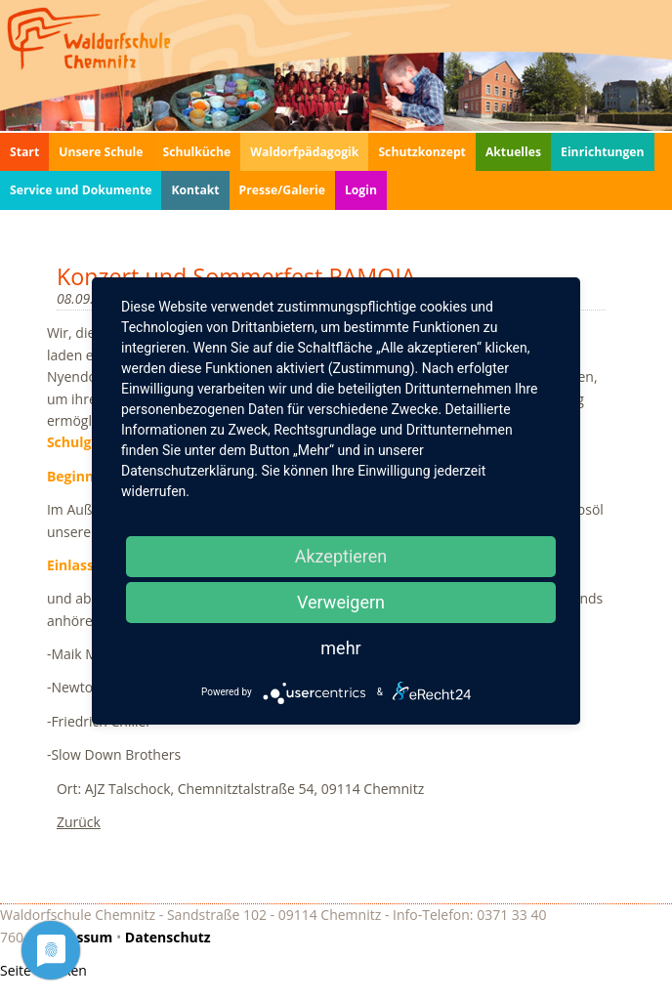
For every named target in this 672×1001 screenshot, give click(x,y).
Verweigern (341, 602)
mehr (340, 648)
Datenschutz (168, 937)
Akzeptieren (341, 556)
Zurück (79, 822)
